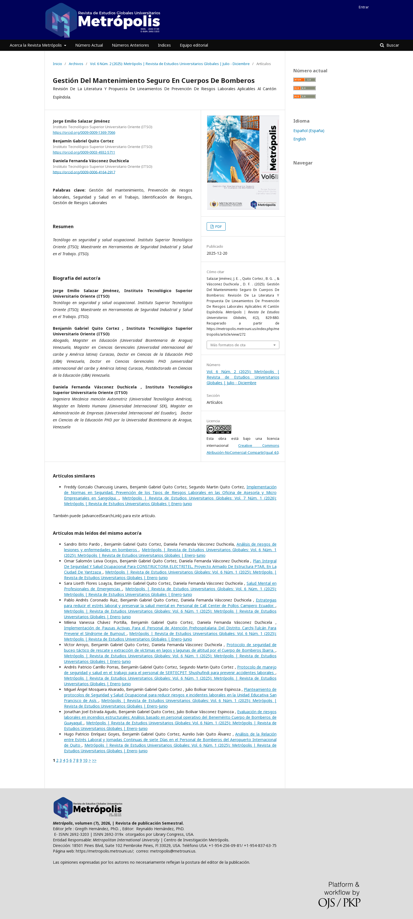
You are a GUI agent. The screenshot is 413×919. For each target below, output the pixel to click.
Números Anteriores (130, 45)
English (299, 139)
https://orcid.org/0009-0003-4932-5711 (84, 152)
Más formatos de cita (228, 344)
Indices (164, 45)
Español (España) (308, 130)
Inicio (57, 63)
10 (85, 760)
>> (94, 760)
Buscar (392, 45)
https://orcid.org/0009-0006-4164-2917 (84, 172)
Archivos (76, 63)
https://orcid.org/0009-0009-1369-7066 (84, 132)
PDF (218, 226)
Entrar (364, 6)
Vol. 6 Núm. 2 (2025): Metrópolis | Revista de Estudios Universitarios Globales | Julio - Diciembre (170, 63)
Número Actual (89, 45)
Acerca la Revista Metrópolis (36, 45)
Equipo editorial (194, 45)
